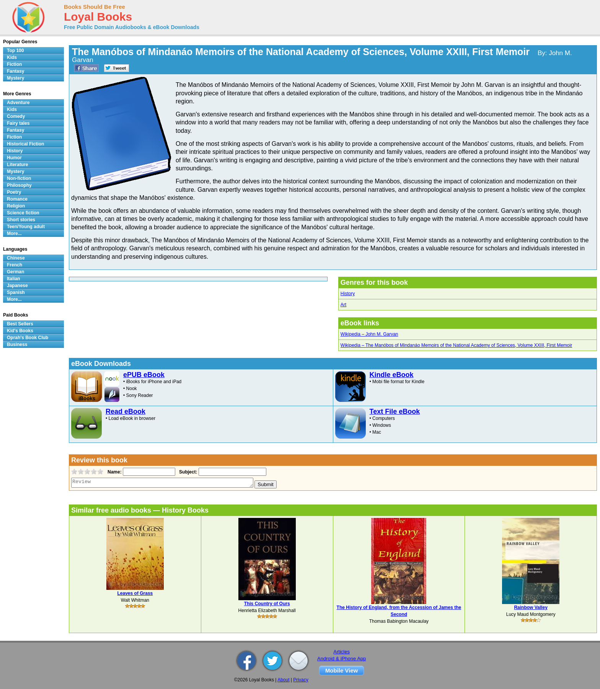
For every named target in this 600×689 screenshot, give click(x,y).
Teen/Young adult (26, 226)
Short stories (21, 219)
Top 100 (15, 50)
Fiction (14, 64)
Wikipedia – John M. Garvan (369, 334)
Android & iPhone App (341, 658)
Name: (114, 472)
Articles (341, 652)
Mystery (15, 78)
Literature (17, 164)
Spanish (16, 292)
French (14, 265)
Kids (12, 57)
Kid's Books (20, 330)
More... (14, 233)
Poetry (14, 192)
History (348, 293)
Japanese (17, 285)
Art (343, 304)
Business (17, 344)
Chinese (16, 258)
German (15, 271)
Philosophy (19, 185)
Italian (13, 278)
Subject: (187, 472)
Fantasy (15, 71)
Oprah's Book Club (27, 337)
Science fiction (23, 213)
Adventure (18, 102)
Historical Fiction (25, 144)
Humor (14, 157)
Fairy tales (18, 123)
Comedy (16, 116)
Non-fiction (19, 178)
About (283, 679)
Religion (16, 206)
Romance (17, 199)
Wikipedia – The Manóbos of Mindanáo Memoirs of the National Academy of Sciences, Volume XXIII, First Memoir (456, 345)
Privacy (300, 679)
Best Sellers (20, 324)
